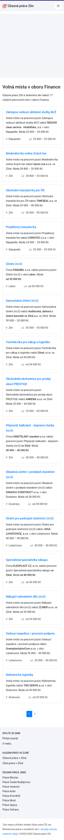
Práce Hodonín (11, 786)
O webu (6, 743)
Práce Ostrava (10, 809)
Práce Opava (9, 805)
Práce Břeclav (10, 777)
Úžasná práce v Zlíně (14, 758)
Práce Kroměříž (11, 795)
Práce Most (9, 800)
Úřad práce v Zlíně (12, 763)
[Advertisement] (32, 46)
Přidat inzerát (10, 738)
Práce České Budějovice (16, 782)
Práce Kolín (9, 791)
